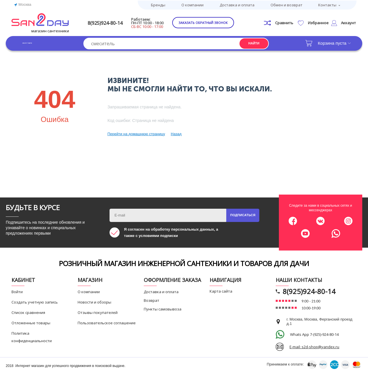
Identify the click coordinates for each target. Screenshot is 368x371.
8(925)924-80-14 (114, 22)
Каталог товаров (40, 42)
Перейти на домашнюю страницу (136, 133)
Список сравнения (28, 311)
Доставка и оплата (237, 4)
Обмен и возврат (286, 4)
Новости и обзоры (94, 301)
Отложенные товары (31, 322)
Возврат (151, 299)
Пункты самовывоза (162, 308)
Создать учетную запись (35, 301)
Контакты (327, 4)
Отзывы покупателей (98, 311)
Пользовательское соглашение (107, 322)
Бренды (158, 4)
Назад (176, 133)
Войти (17, 290)
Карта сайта (221, 290)
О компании (192, 4)
